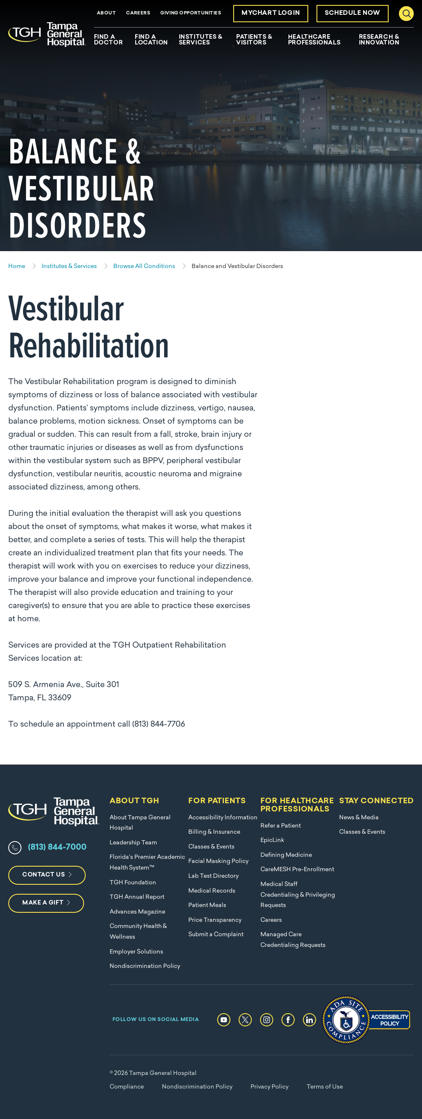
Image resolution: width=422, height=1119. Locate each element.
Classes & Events (211, 847)
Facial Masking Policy (218, 861)
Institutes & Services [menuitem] (201, 40)
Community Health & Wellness (138, 931)
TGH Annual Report (137, 897)
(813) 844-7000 (57, 848)
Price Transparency (214, 920)
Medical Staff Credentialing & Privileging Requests (297, 895)
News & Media (359, 818)
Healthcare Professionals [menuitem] (314, 40)
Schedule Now (352, 13)
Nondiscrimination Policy (145, 966)
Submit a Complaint (216, 935)
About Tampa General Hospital (140, 823)
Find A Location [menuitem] (151, 40)
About (106, 13)
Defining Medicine (286, 855)
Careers (138, 13)
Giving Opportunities (190, 13)
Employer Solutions (136, 952)
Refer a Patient (280, 826)
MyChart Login (270, 13)
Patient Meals (207, 905)
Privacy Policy (269, 1087)
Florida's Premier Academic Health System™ (147, 862)
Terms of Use (325, 1087)
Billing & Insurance (214, 832)
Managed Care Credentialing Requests (293, 940)
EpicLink (272, 840)
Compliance (127, 1087)
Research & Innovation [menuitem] (379, 40)
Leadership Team (133, 843)
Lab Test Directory (213, 876)
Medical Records (211, 891)
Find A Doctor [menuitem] (108, 40)
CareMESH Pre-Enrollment (297, 870)
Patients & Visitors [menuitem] (254, 40)
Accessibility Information (223, 818)
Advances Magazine (137, 912)
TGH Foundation (133, 883)
